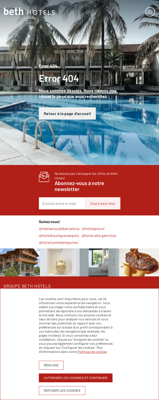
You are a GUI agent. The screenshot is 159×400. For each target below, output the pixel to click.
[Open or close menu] (150, 11)
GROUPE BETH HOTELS (27, 286)
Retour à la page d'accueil (67, 113)
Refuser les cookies (62, 390)
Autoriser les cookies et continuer (76, 378)
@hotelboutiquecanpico (59, 235)
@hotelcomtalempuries (58, 242)
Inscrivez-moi (102, 203)
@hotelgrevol (93, 228)
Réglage (51, 365)
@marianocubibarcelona (59, 228)
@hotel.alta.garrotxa (99, 235)
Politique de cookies (92, 352)
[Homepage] (29, 11)
